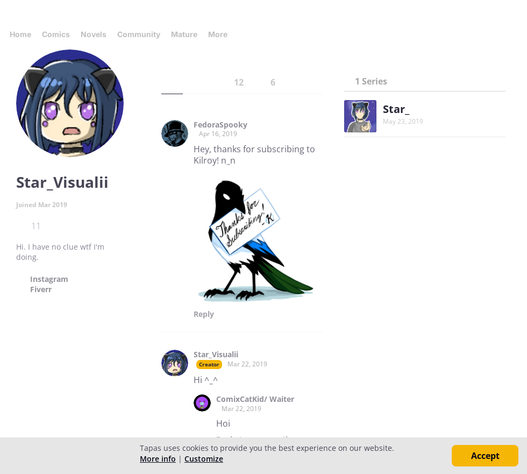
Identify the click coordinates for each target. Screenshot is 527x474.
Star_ (396, 109)
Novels (93, 34)
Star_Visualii (216, 354)
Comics (56, 34)
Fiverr (41, 289)
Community (138, 34)
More (221, 34)
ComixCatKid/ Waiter (255, 399)
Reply (204, 314)
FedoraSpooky (220, 125)
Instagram (49, 279)
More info (158, 459)
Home (20, 34)
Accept (485, 456)
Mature (184, 34)
